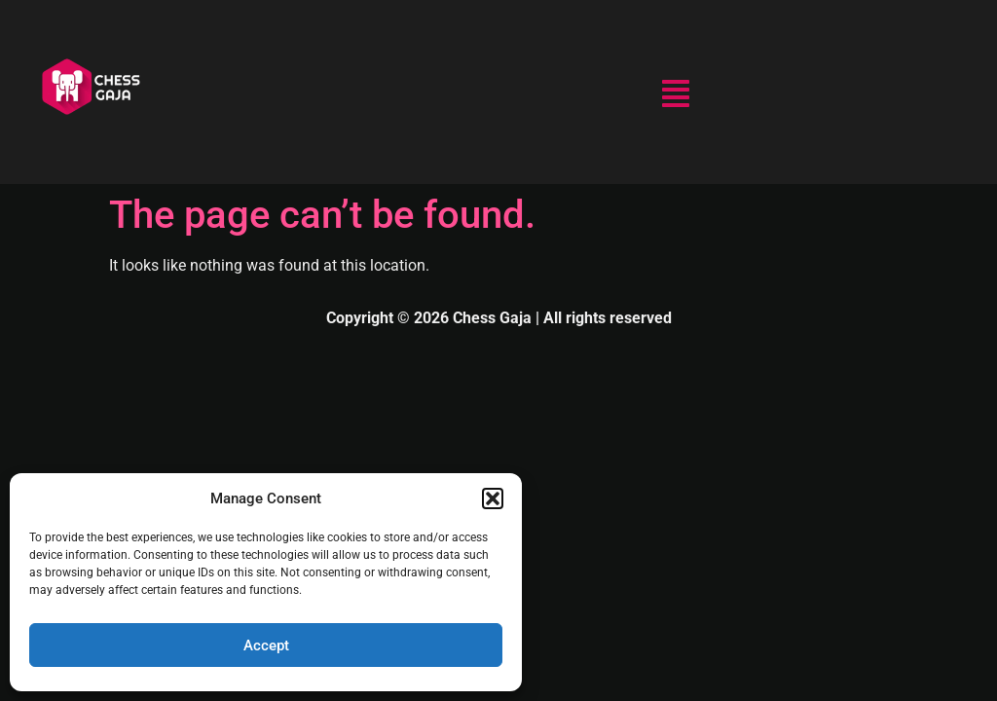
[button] (492, 498)
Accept (266, 645)
